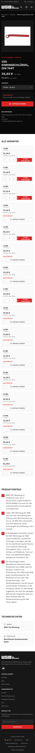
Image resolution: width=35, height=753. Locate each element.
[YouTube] (3, 668)
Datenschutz (18, 740)
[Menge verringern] (5, 160)
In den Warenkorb (23, 160)
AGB (27, 740)
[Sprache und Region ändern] (25, 1)
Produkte (12, 15)
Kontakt (3, 693)
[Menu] (32, 7)
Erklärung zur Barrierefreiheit (16, 746)
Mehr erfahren (5, 684)
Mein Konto (4, 706)
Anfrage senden (17, 104)
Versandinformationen (8, 696)
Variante (4, 83)
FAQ (2, 703)
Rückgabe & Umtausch (8, 699)
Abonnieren (17, 727)
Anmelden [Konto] (30, 2)
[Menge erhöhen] (14, 160)
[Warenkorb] (26, 7)
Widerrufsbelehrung (11, 743)
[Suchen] (21, 7)
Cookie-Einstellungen (17, 750)
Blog (2, 681)
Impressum (24, 743)
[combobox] (17, 87)
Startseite (4, 15)
